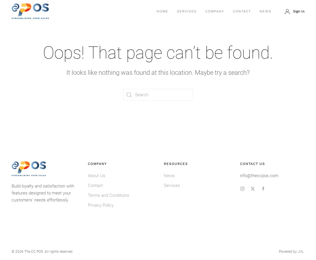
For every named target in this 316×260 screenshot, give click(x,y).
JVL (301, 252)
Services (187, 11)
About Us (96, 175)
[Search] (158, 95)
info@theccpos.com (259, 175)
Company (214, 11)
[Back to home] (30, 11)
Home (162, 11)
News (265, 11)
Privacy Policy (101, 205)
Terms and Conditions (108, 195)
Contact (242, 11)
